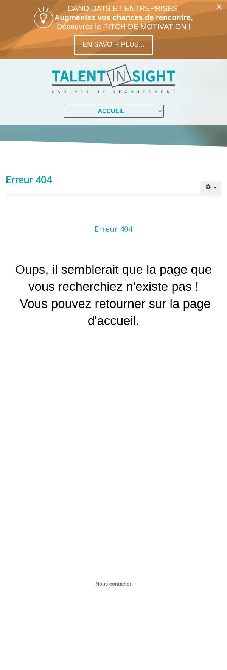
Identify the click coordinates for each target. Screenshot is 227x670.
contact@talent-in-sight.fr (113, 569)
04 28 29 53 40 (114, 558)
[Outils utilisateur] (211, 187)
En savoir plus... (113, 44)
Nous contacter (114, 584)
